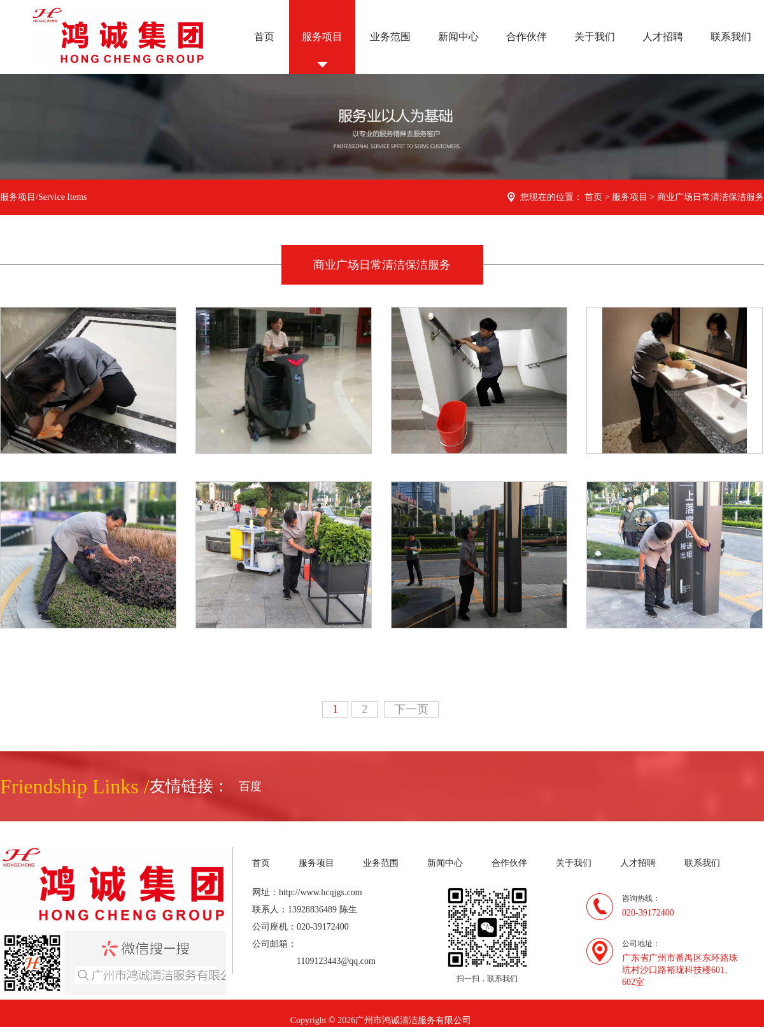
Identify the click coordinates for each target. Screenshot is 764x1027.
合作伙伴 (526, 36)
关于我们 (594, 36)
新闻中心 (458, 36)
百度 (250, 786)
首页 (264, 36)
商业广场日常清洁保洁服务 (710, 197)
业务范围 (390, 36)
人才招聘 (662, 36)
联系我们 (731, 36)
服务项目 (322, 36)
